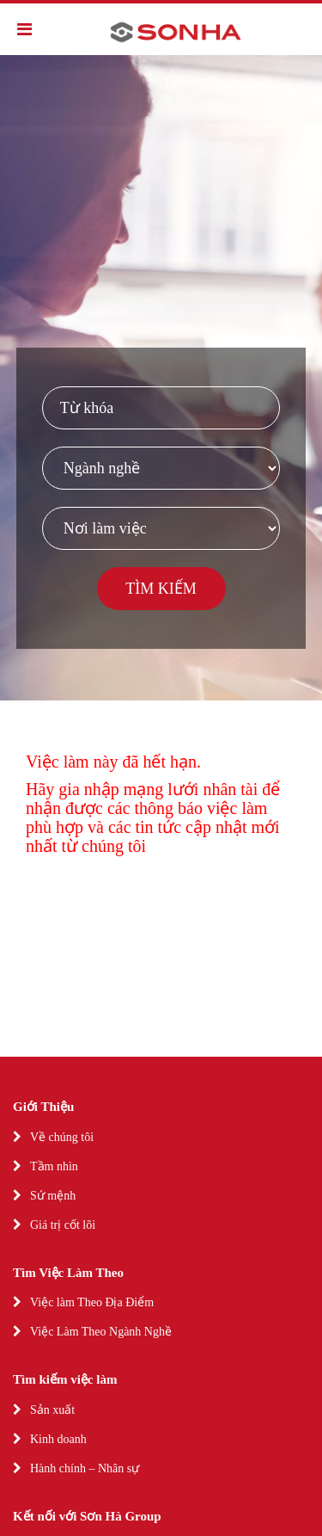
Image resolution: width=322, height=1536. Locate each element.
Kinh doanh (58, 1439)
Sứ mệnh (53, 1195)
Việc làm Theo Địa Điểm (92, 1302)
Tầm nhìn (54, 1166)
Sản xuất (52, 1409)
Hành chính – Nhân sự (84, 1468)
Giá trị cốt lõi (62, 1224)
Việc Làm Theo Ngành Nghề (101, 1331)
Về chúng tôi (62, 1137)
